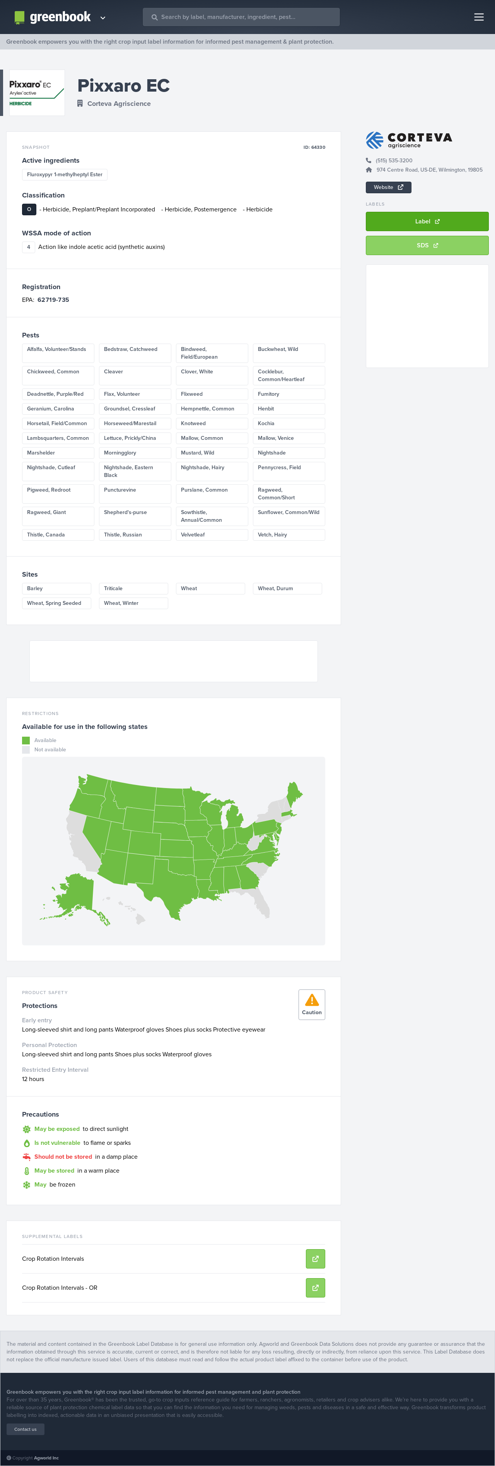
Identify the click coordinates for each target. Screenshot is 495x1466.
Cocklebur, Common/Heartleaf (281, 375)
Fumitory (268, 394)
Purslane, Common (204, 490)
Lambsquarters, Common (58, 438)
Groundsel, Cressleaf (129, 408)
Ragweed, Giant (46, 512)
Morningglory (120, 453)
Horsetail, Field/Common (57, 423)
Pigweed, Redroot (48, 490)
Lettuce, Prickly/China (130, 438)
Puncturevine (120, 490)
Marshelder (41, 453)
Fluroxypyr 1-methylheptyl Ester (64, 174)
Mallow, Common (202, 438)
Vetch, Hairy (272, 534)
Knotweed (193, 423)
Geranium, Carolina (50, 408)
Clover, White (197, 371)
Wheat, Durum (275, 588)
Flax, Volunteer (122, 394)
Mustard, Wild (197, 453)
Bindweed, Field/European (199, 353)
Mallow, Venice (276, 438)
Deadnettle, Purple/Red (55, 394)
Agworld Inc (46, 1458)
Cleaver (113, 371)
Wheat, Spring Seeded (54, 603)
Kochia (266, 423)
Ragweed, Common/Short (276, 494)
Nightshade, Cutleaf (51, 467)
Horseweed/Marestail (130, 423)
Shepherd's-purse (125, 512)
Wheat (189, 588)
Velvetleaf (193, 534)
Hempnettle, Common (207, 408)
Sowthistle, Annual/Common (201, 516)
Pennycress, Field (279, 467)
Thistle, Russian (123, 534)
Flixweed (192, 394)
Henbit (266, 408)
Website (388, 187)
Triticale (113, 588)
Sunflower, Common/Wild (288, 512)
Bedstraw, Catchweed (130, 349)
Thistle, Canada (46, 534)
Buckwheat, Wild (278, 349)
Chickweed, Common (53, 371)
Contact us (25, 1429)
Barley (35, 588)
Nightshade (272, 453)
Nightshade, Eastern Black (128, 471)
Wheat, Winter (121, 603)
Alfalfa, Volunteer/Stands (56, 349)
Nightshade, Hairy (202, 467)
